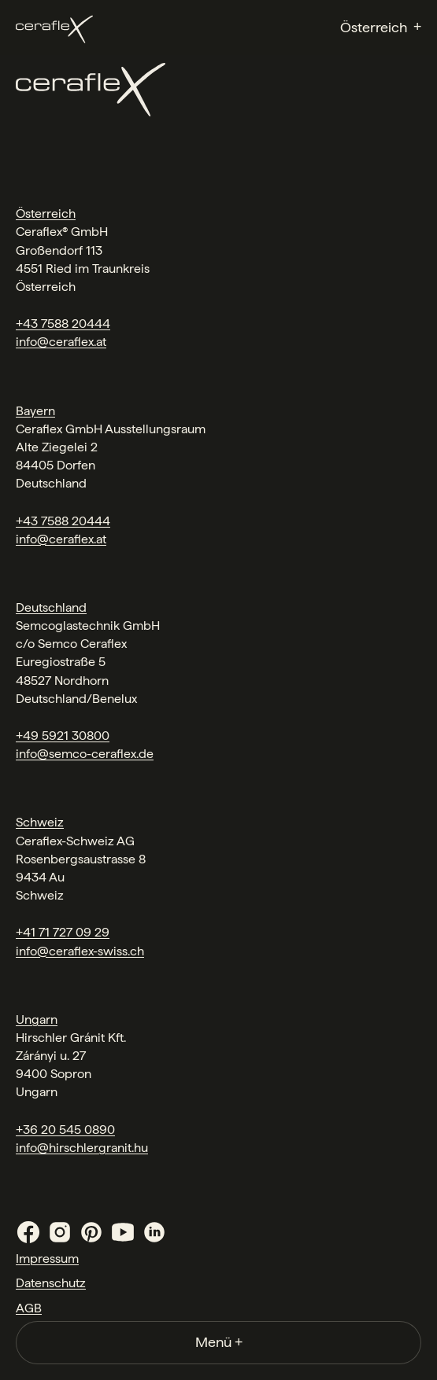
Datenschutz (51, 1282)
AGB (29, 1308)
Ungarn (36, 1019)
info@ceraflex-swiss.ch (80, 951)
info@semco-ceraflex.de (85, 753)
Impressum (47, 1258)
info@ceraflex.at (61, 341)
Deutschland (51, 607)
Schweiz (40, 822)
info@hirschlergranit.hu (82, 1147)
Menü (219, 1342)
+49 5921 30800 (62, 735)
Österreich (46, 213)
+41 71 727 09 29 (62, 932)
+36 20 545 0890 (65, 1129)
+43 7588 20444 (63, 323)
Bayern (35, 410)
